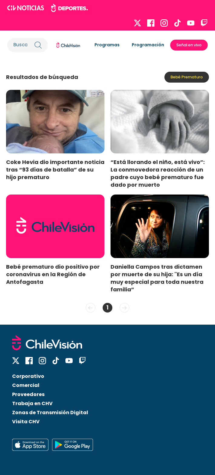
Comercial (25, 385)
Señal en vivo (189, 45)
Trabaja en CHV (32, 403)
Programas (107, 45)
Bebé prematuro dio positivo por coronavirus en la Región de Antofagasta (53, 274)
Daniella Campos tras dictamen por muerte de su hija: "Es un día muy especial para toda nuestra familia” (157, 278)
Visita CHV (26, 421)
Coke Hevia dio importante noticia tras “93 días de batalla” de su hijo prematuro (55, 169)
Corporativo (28, 376)
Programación (148, 45)
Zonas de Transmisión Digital (50, 412)
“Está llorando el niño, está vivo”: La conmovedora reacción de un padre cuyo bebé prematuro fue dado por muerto (158, 173)
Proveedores (28, 394)
